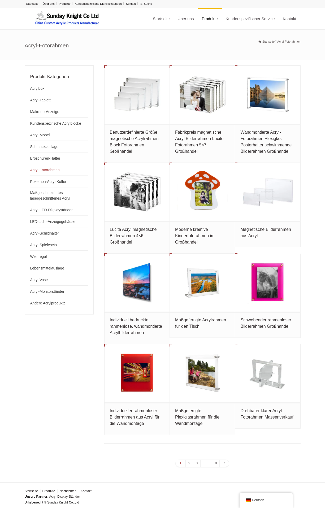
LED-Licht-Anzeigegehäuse (52, 221)
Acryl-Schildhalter (44, 233)
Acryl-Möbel (40, 135)
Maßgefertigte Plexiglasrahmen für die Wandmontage (197, 417)
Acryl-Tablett (40, 100)
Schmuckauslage (44, 147)
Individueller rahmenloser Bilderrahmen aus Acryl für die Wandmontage (135, 417)
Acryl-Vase (39, 280)
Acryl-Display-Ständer (64, 496)
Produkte (65, 3)
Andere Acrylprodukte (48, 303)
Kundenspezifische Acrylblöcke (55, 123)
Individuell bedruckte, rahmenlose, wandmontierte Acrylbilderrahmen (136, 326)
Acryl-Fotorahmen (45, 170)
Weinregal (38, 256)
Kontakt (131, 3)
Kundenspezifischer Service (250, 18)
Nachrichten (67, 491)
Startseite (32, 3)
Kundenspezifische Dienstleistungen (98, 3)
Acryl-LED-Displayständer (51, 210)
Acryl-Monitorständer (47, 291)
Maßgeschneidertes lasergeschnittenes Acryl (50, 195)
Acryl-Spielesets (43, 245)
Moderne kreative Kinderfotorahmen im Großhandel (195, 235)
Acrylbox (37, 88)
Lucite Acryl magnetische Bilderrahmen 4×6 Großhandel (133, 235)
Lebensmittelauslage (47, 268)
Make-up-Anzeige (44, 112)
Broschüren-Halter (45, 158)
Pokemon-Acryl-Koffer (48, 181)
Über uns (49, 3)
